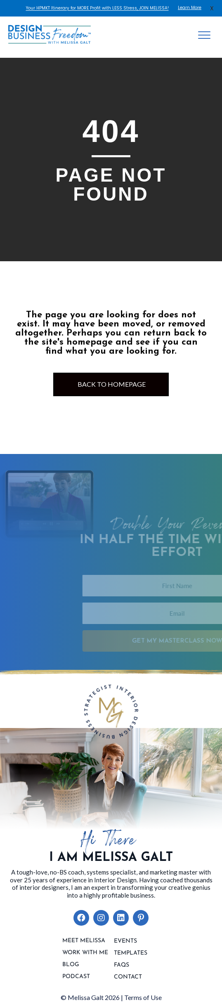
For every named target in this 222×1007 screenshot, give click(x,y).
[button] (81, 918)
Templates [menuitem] (130, 953)
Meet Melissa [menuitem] (83, 941)
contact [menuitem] (128, 977)
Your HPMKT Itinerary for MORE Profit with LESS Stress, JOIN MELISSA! (97, 8)
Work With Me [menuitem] (85, 953)
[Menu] (204, 35)
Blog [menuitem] (70, 965)
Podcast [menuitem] (76, 977)
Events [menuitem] (125, 941)
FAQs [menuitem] (121, 965)
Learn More (189, 7)
